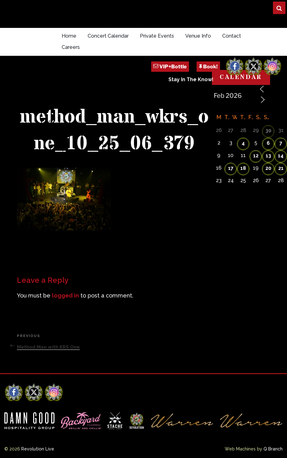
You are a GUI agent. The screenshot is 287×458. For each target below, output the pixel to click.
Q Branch (273, 448)
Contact (231, 36)
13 (268, 156)
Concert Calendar (108, 36)
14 (281, 156)
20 (268, 168)
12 (256, 156)
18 (243, 168)
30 (268, 131)
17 (230, 168)
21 (281, 168)
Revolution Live (37, 448)
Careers (71, 47)
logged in (65, 295)
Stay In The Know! (190, 79)
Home (69, 36)
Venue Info (198, 36)
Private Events (157, 36)
